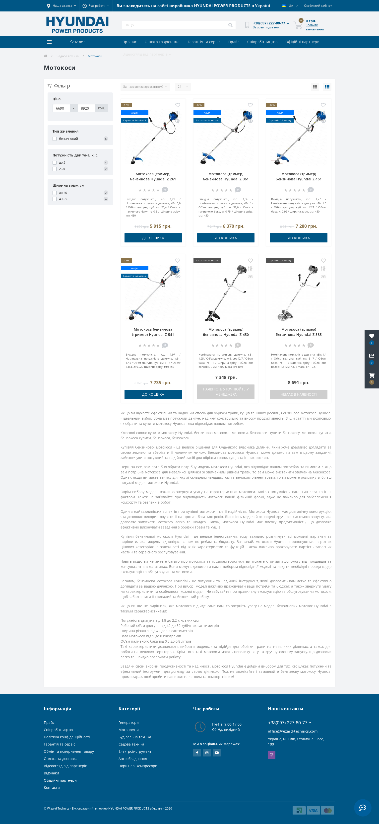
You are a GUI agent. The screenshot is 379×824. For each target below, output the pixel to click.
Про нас (130, 41)
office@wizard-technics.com (292, 731)
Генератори (129, 722)
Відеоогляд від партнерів (147, 54)
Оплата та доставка (162, 41)
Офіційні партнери (302, 41)
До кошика (153, 237)
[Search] (230, 25)
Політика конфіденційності (67, 737)
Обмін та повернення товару (69, 751)
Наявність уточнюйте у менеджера (226, 392)
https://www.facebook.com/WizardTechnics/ (197, 752)
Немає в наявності (299, 394)
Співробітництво (262, 41)
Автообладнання (133, 758)
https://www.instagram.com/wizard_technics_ (206, 752)
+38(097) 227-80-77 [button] (289, 723)
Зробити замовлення (315, 27)
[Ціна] (61, 108)
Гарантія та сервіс (204, 41)
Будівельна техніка (135, 737)
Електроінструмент (135, 751)
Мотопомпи (129, 729)
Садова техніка (68, 56)
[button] (372, 378)
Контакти (52, 787)
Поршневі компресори (138, 765)
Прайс (234, 41)
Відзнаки (51, 773)
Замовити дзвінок (266, 27)
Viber (271, 755)
